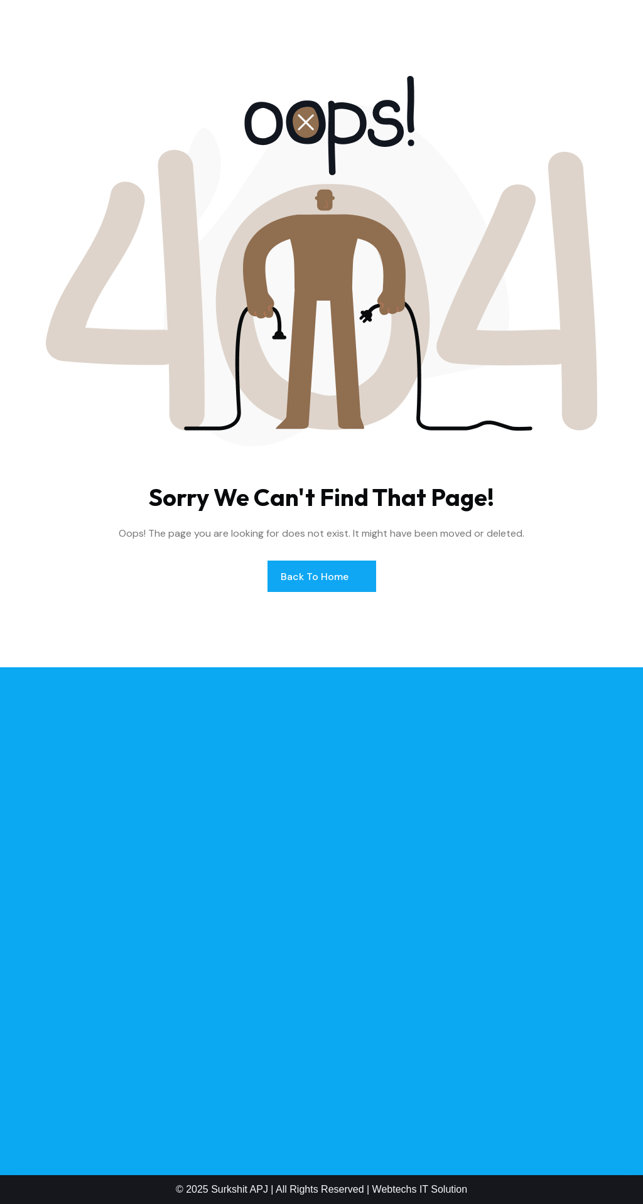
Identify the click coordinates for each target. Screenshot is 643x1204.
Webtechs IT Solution (420, 1189)
